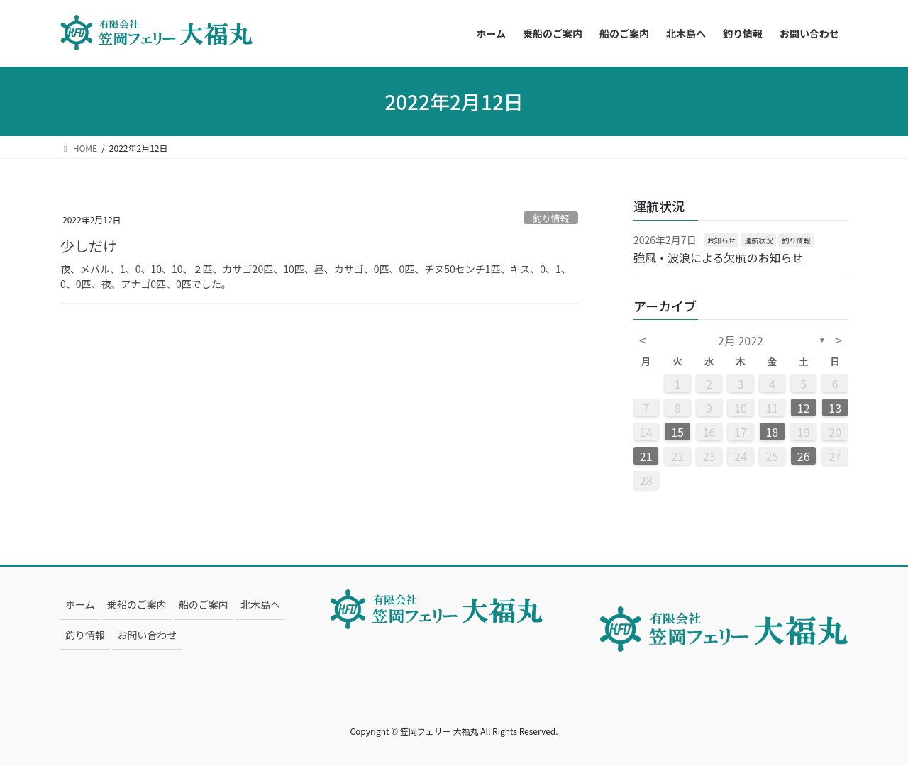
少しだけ (88, 245)
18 (771, 431)
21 (646, 456)
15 (677, 431)
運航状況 (758, 240)
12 (803, 407)
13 (835, 407)
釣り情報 (551, 218)
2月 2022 (740, 340)
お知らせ (721, 240)
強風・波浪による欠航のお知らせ (718, 257)
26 (803, 456)
